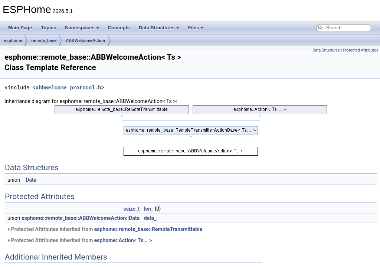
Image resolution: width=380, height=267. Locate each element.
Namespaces (82, 27)
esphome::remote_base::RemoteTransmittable (148, 229)
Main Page (20, 27)
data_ (150, 218)
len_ (148, 209)
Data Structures (159, 27)
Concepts (119, 27)
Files (196, 27)
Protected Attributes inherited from (104, 229)
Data (31, 180)
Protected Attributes (360, 50)
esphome (13, 40)
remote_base (43, 40)
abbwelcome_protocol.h (68, 87)
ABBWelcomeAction (85, 40)
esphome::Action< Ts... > (123, 240)
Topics (48, 27)
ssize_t (132, 209)
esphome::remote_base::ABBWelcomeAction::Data (81, 218)
